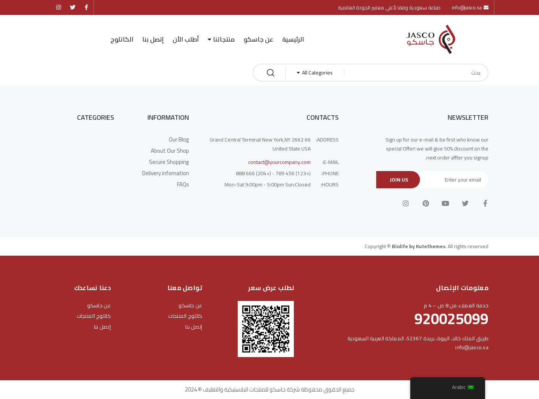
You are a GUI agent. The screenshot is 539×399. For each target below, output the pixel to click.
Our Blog (179, 139)
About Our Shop (170, 150)
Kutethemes (430, 246)
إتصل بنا (153, 39)
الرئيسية (293, 39)
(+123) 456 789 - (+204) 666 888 (273, 173)
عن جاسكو (258, 39)
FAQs (183, 184)
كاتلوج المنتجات (185, 316)
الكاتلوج (121, 39)
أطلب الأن (186, 39)
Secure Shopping (169, 162)
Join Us (399, 180)
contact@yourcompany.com (279, 162)
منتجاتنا (224, 39)
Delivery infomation (165, 173)
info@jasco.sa (471, 347)
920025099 (451, 319)
